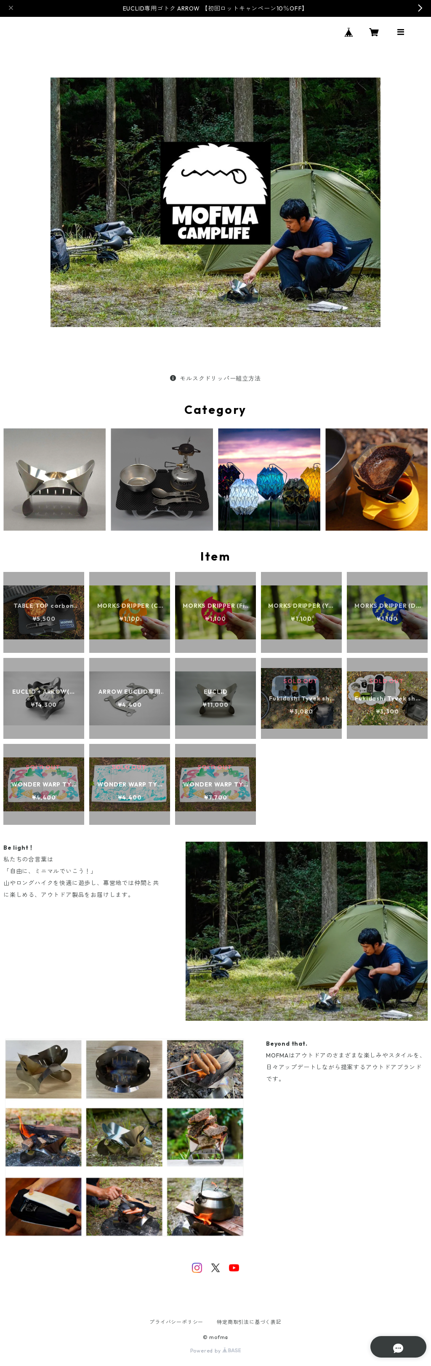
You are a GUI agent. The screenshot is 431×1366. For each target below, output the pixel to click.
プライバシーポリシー (176, 1322)
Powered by (215, 1350)
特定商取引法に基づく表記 (249, 1322)
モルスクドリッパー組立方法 (215, 378)
